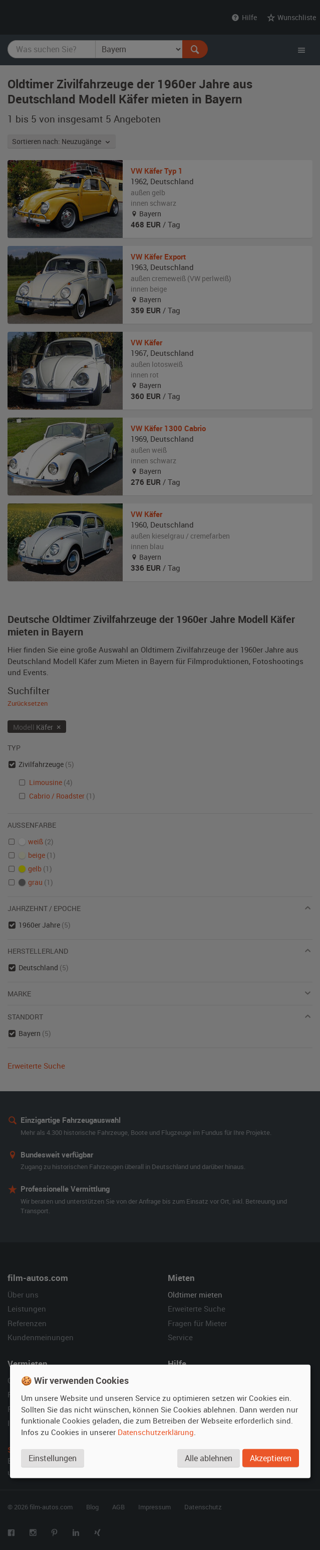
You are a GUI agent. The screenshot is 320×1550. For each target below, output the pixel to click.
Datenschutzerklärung (156, 1432)
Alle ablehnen (208, 1457)
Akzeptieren (270, 1457)
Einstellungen (53, 1457)
